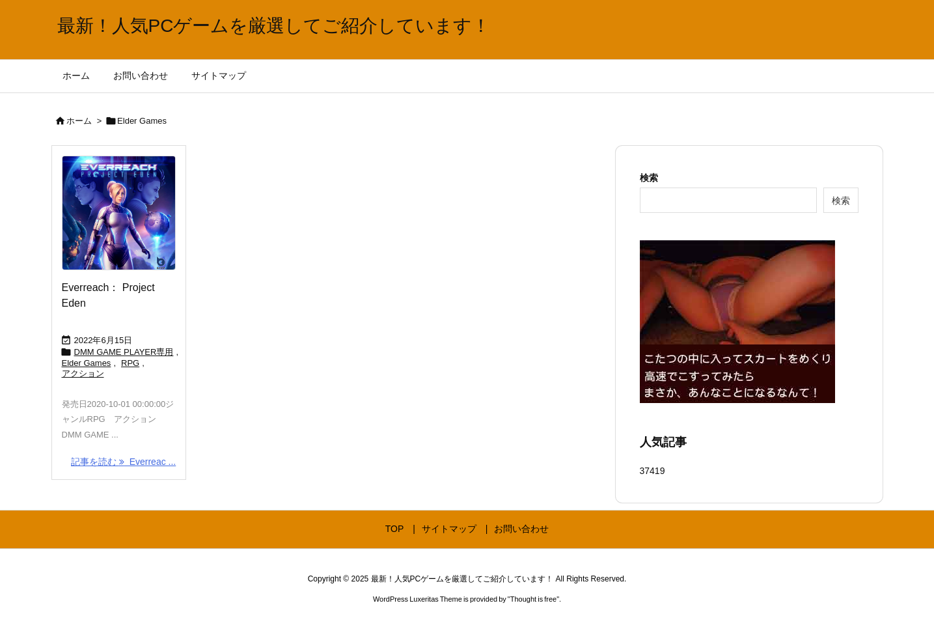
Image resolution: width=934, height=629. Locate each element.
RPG (130, 363)
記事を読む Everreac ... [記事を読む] (123, 461)
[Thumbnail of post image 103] (119, 213)
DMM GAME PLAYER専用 (124, 352)
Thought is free (533, 599)
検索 (649, 178)
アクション (83, 373)
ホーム (79, 121)
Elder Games (86, 363)
